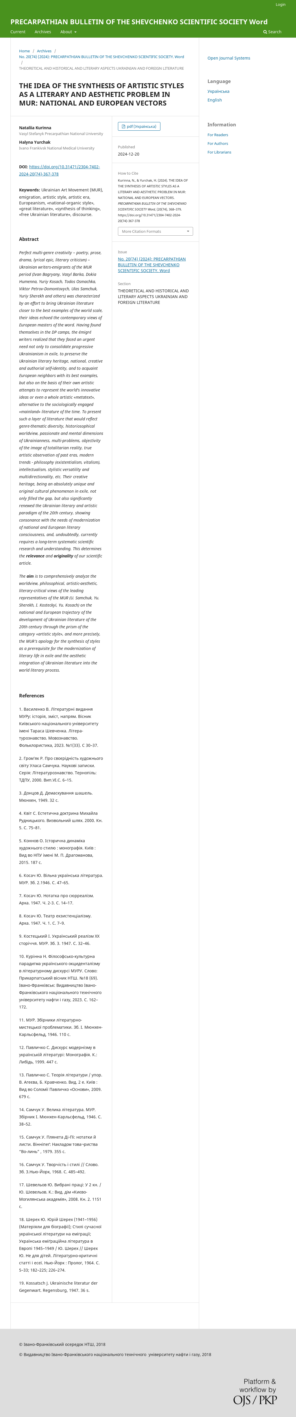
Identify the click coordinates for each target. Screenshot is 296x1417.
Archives (43, 31)
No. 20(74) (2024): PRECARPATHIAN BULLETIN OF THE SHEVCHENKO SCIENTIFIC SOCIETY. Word (101, 56)
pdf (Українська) (141, 126)
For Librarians (219, 152)
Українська (219, 91)
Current (17, 31)
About (66, 31)
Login (281, 4)
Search (272, 31)
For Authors (218, 143)
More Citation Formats (141, 231)
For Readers (218, 134)
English (215, 100)
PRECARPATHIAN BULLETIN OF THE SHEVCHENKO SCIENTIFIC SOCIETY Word (139, 21)
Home (24, 50)
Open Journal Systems (229, 58)
